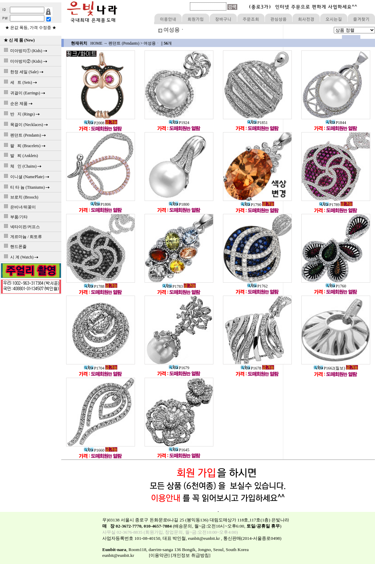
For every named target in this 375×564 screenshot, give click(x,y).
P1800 (179, 204)
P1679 (179, 367)
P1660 (94, 450)
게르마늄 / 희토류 (22, 236)
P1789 (329, 204)
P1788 (94, 286)
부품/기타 (15, 217)
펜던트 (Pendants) (123, 43)
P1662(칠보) (329, 368)
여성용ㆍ (152, 43)
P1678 (251, 368)
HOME (96, 43)
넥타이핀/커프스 (21, 226)
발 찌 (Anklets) (20, 155)
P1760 (336, 286)
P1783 (172, 286)
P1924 (179, 122)
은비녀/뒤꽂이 (19, 207)
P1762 (257, 286)
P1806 (100, 204)
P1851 (257, 122)
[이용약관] (159, 555)
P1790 (251, 204)
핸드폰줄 (14, 246)
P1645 (179, 450)
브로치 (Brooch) (20, 197)
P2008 (94, 123)
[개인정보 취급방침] (190, 555)
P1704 (94, 368)
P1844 (336, 122)
